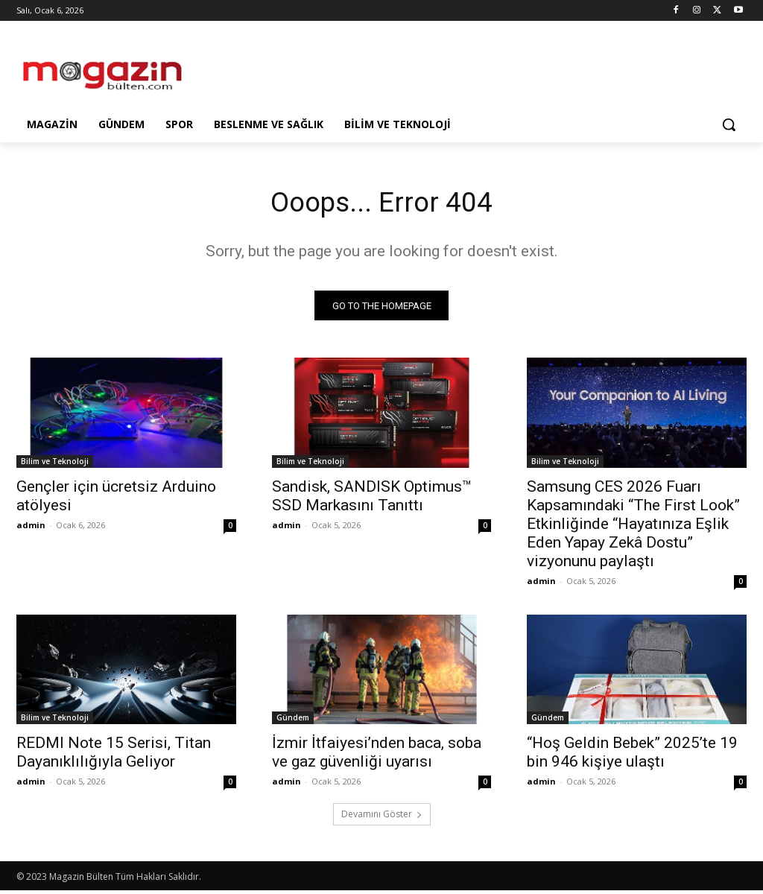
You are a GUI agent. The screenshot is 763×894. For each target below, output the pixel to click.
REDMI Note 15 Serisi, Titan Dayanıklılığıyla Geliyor (113, 756)
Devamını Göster (381, 817)
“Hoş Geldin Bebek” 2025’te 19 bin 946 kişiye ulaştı (632, 756)
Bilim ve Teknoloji (55, 464)
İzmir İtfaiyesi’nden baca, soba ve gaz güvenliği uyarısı (376, 756)
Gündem (292, 721)
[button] (729, 124)
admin (30, 527)
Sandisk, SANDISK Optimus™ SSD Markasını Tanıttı (372, 499)
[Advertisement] (365, 68)
